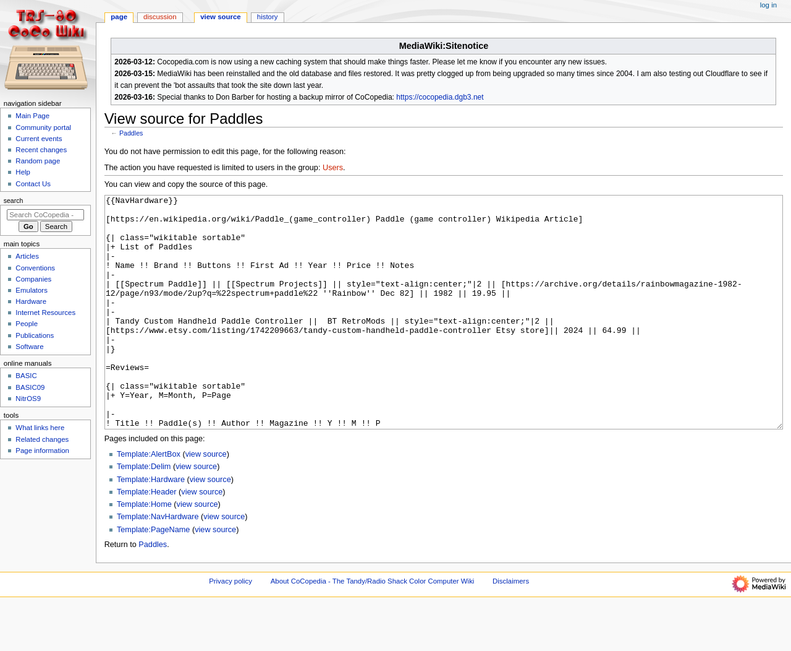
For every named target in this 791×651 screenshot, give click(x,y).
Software (29, 346)
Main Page (32, 115)
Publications (34, 335)
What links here (39, 427)
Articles (27, 256)
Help (22, 172)
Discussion (159, 16)
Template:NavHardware (158, 563)
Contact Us (33, 184)
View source (220, 16)
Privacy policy (230, 627)
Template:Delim (144, 513)
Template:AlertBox (148, 500)
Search (13, 200)
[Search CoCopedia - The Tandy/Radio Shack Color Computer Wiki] (45, 214)
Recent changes (41, 149)
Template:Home (144, 550)
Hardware (30, 301)
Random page (37, 161)
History (267, 16)
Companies (33, 279)
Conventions (35, 268)
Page (119, 16)
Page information (42, 450)
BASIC (25, 375)
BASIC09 (29, 387)
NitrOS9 (28, 398)
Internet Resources (45, 312)
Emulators (31, 290)
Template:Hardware (151, 526)
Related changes (42, 439)
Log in (768, 5)
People (26, 323)
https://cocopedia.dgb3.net (439, 97)
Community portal (43, 127)
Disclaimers (511, 627)
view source (206, 500)
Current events (38, 138)
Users (333, 167)
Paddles (131, 133)
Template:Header (147, 538)
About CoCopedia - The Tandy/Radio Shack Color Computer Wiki (373, 627)
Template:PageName (153, 576)
